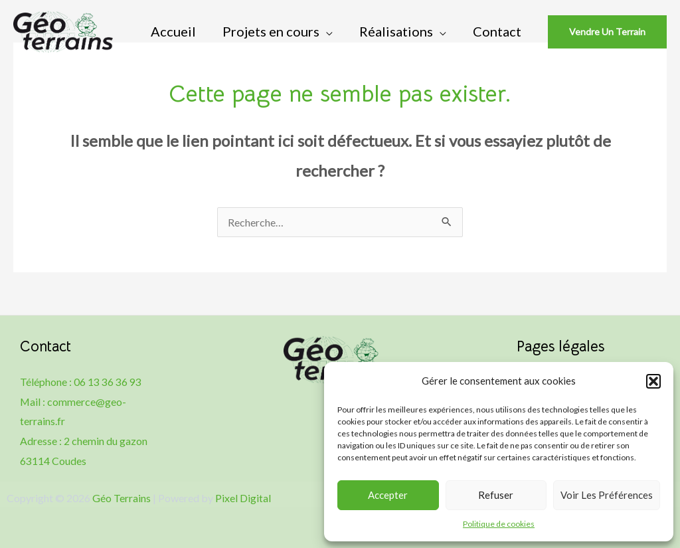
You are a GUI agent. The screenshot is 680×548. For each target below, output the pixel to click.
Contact (497, 31)
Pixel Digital (243, 498)
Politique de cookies (499, 524)
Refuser (495, 495)
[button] (653, 381)
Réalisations (396, 31)
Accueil (173, 31)
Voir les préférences (606, 495)
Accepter (388, 495)
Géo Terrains (121, 498)
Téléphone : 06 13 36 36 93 (80, 381)
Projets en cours (270, 31)
